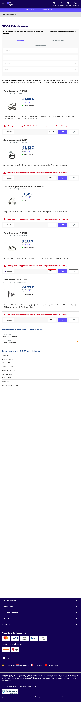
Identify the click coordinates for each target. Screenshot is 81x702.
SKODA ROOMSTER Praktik (11, 385)
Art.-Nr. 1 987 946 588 (15, 235)
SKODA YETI (6, 363)
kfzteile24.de (10, 665)
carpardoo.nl (24, 665)
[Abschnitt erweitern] (40, 14)
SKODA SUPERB (7, 367)
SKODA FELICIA (7, 381)
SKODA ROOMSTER (8, 370)
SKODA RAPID (6, 378)
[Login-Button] (61, 4)
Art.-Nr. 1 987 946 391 (15, 189)
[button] (40, 601)
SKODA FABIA (6, 356)
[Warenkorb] (75, 4)
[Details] (8, 132)
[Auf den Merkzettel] (73, 132)
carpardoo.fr (38, 665)
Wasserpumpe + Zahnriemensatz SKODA (23, 186)
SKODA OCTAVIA (7, 359)
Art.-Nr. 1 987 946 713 (15, 282)
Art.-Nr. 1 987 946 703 (15, 142)
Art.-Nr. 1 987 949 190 (15, 94)
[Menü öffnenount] (3, 3)
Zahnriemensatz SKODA (15, 91)
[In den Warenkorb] (62, 132)
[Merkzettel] (68, 4)
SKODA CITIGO (7, 374)
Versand (27, 102)
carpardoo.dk (53, 665)
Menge (50, 130)
